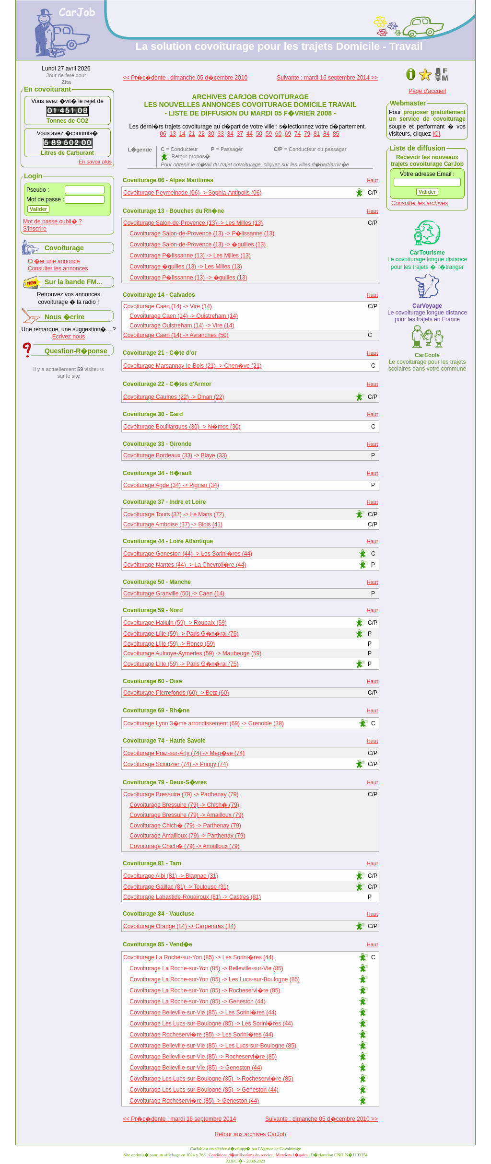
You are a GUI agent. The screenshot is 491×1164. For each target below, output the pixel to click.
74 (297, 133)
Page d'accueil (427, 91)
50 (259, 133)
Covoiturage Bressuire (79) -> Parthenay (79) (180, 794)
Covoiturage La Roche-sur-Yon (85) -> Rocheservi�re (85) (204, 990)
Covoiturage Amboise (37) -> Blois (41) (172, 524)
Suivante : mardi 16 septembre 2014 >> (327, 77)
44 (249, 133)
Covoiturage (64, 248)
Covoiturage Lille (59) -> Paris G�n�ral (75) (180, 633)
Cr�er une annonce (54, 261)
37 (240, 133)
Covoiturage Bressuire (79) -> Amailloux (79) (186, 815)
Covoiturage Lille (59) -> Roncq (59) (169, 643)
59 (269, 133)
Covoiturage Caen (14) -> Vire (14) (167, 306)
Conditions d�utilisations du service (241, 1154)
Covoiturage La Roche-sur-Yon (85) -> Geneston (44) (197, 1001)
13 (172, 133)
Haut (372, 180)
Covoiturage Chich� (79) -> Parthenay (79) (185, 825)
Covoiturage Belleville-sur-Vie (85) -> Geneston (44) (195, 1067)
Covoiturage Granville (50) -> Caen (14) (173, 593)
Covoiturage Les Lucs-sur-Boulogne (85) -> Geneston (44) (204, 1089)
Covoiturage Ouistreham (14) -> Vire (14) (181, 325)
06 (163, 133)
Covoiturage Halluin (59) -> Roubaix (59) (175, 622)
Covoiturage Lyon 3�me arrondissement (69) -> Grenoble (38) (203, 723)
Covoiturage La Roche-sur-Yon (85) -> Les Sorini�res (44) (198, 957)
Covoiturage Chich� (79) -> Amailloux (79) (184, 846)
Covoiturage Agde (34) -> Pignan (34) (171, 485)
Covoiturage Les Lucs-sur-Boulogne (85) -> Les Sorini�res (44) (211, 1023)
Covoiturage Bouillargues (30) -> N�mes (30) (181, 426)
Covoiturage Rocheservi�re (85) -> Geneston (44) (194, 1100)
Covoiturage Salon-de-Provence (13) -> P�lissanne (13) (201, 233)
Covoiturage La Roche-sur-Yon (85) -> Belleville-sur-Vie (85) (206, 968)
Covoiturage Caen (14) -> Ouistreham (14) (183, 316)
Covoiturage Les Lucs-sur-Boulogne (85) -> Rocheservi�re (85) (211, 1078)
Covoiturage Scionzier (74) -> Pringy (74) (175, 764)
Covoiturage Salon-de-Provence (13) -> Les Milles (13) (193, 223)
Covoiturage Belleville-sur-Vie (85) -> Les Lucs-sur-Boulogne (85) (212, 1045)
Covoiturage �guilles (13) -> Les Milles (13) (185, 266)
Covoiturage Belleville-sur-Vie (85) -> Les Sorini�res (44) (202, 1012)
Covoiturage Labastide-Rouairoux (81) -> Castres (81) (192, 897)
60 (278, 133)
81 (317, 133)
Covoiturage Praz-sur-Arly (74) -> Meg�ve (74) (184, 753)
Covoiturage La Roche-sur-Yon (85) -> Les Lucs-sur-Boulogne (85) (214, 979)
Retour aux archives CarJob (250, 1134)
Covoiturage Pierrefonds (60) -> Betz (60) (176, 692)
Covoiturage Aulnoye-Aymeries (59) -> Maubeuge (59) (192, 653)
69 (288, 133)
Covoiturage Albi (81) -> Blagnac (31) (170, 876)
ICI (436, 133)
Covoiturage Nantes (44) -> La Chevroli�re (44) (184, 564)
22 (201, 133)
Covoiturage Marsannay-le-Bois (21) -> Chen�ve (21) (192, 365)
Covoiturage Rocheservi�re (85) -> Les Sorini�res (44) (201, 1034)
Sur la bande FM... (73, 282)
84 (326, 133)
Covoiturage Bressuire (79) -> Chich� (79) (184, 805)
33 (221, 133)
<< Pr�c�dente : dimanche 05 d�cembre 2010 (185, 77)
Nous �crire (64, 317)
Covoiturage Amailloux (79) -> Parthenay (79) (187, 835)
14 (182, 133)
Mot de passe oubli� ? (52, 221)
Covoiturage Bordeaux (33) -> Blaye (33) (175, 455)
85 (336, 133)
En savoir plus (95, 161)
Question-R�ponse (76, 351)
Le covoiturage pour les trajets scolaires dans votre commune (427, 362)
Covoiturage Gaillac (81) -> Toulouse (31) (176, 887)
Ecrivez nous (68, 336)
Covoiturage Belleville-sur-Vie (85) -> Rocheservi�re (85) (203, 1056)
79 (307, 133)
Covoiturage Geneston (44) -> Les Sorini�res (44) (187, 553)
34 (230, 133)
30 (211, 133)
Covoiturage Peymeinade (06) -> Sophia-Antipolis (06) (192, 192)
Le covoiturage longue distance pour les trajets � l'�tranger (427, 259)
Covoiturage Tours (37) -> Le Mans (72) (173, 514)
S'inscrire (35, 228)
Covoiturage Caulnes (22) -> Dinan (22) (173, 397)
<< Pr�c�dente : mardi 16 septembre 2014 (179, 1119)
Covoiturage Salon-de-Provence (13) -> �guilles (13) (197, 244)
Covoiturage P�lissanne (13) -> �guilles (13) (188, 277)
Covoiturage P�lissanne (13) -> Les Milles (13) (189, 255)
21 (191, 133)
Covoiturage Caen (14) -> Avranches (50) (176, 335)
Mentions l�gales (291, 1154)
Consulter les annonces (58, 268)
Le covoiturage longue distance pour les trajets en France (427, 313)
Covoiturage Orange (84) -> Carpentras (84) (179, 926)
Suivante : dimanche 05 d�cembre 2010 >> (321, 1119)
